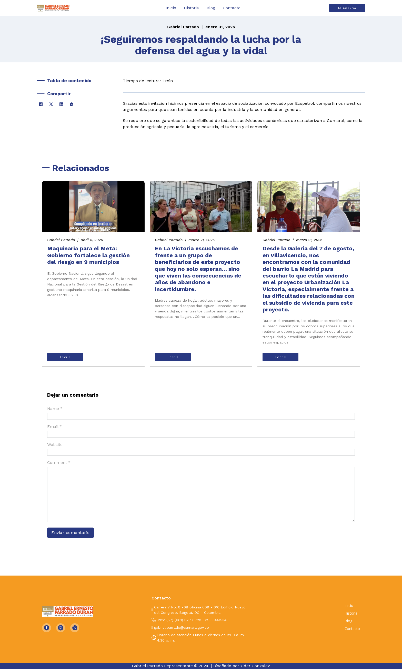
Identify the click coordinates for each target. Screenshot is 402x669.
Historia (191, 7)
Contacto (231, 7)
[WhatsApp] (71, 104)
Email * (54, 426)
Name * (55, 408)
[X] (51, 104)
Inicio (171, 7)
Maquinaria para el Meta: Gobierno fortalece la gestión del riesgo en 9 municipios (88, 255)
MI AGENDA (347, 8)
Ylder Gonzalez (255, 665)
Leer (65, 357)
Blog (211, 7)
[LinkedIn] (61, 104)
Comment (59, 462)
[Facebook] (41, 104)
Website (55, 444)
